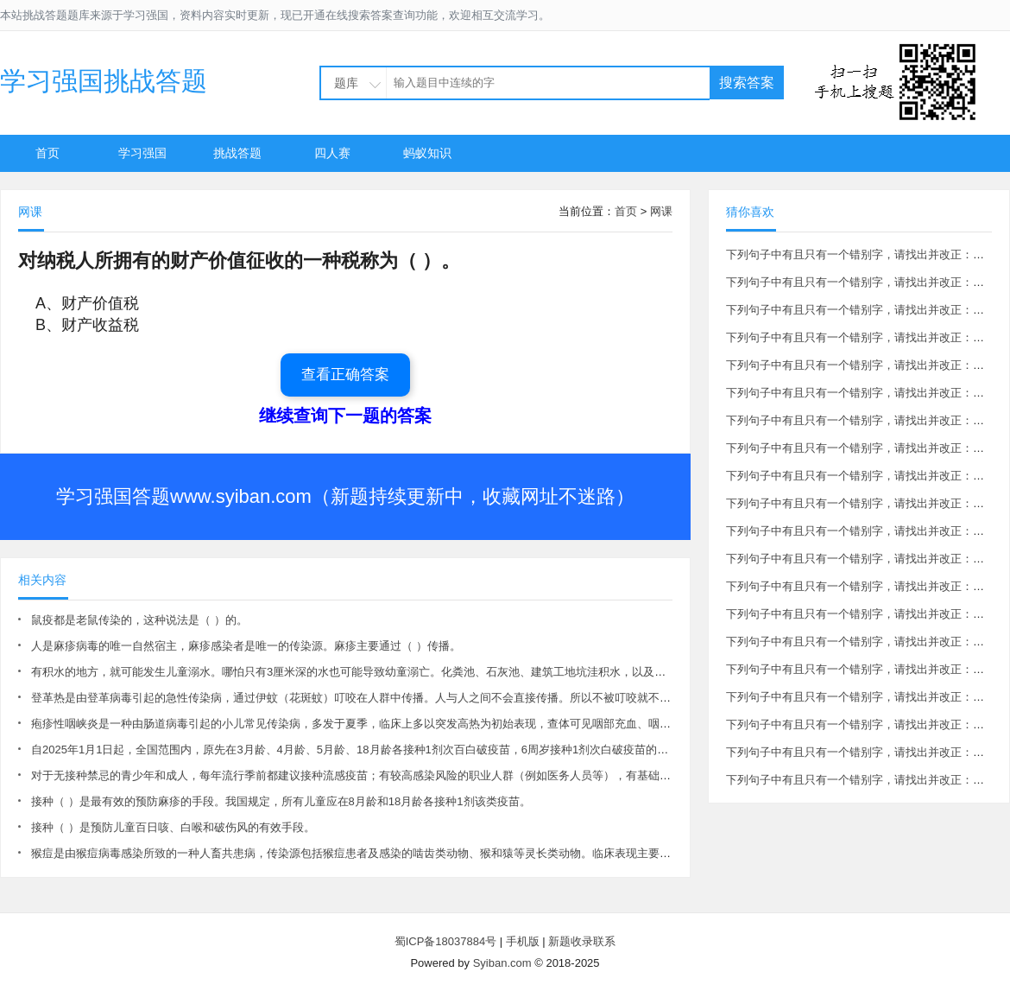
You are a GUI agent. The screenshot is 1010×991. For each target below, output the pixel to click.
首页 (47, 153)
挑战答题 (237, 153)
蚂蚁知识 (427, 153)
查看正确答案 (345, 374)
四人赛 (332, 153)
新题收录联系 (581, 941)
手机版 (523, 941)
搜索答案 (746, 82)
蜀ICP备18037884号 (446, 941)
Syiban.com (502, 962)
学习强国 (142, 153)
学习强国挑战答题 (103, 81)
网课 (661, 211)
